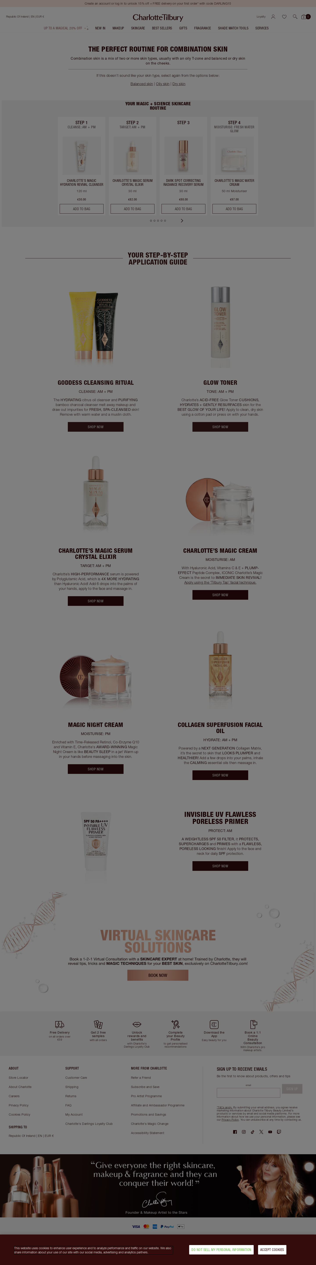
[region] (158, 1250)
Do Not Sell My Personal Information (221, 1250)
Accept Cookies (272, 1250)
